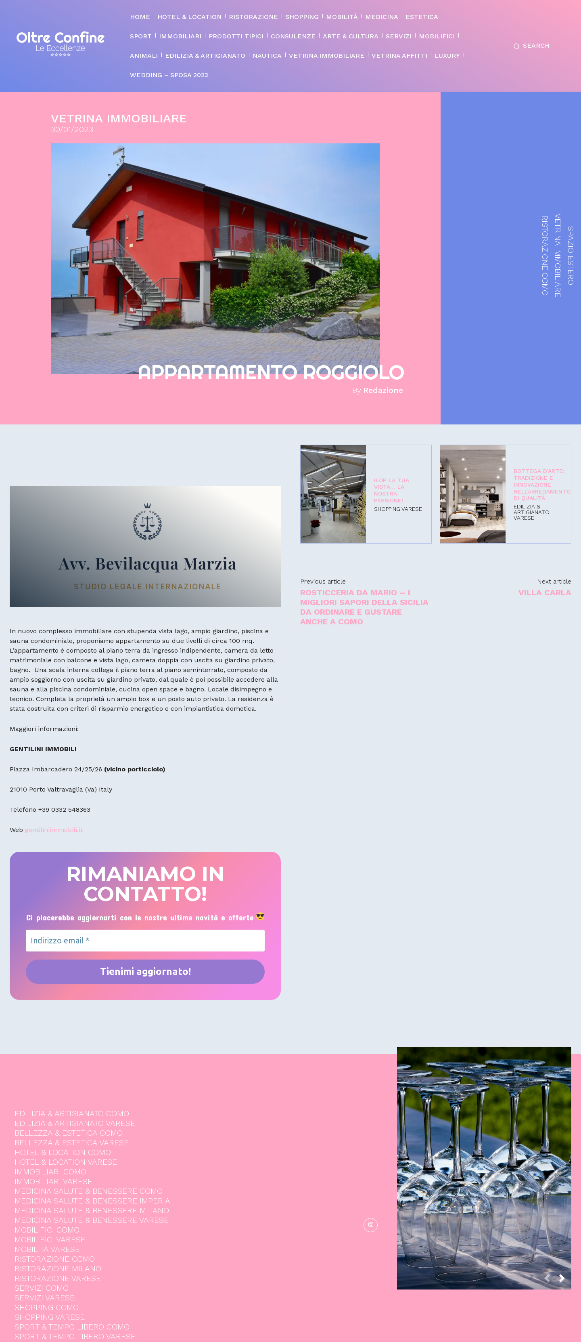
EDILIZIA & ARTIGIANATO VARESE (532, 512)
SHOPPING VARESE (398, 509)
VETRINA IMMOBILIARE (119, 118)
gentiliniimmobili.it (54, 830)
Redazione (383, 390)
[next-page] (565, 1181)
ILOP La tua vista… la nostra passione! (391, 490)
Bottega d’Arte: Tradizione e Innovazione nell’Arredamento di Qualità (542, 484)
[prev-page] (550, 1181)
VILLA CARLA (544, 592)
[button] (530, 46)
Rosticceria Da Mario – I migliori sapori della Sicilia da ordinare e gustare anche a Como (364, 607)
